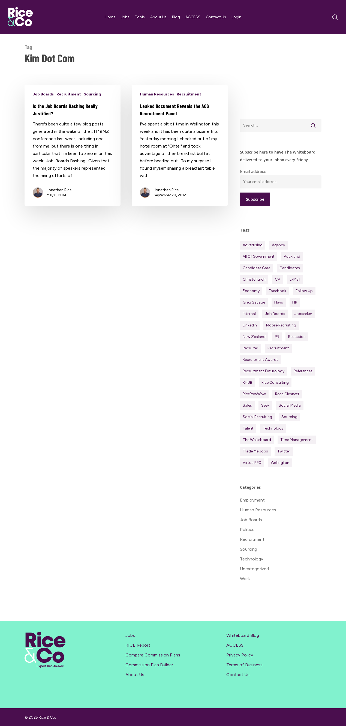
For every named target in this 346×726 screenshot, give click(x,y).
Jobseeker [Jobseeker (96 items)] (303, 313)
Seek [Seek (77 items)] (265, 405)
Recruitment (68, 94)
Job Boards (43, 94)
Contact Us (237, 674)
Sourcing (92, 94)
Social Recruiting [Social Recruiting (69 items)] (257, 417)
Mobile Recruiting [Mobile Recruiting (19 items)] (281, 325)
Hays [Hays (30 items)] (278, 302)
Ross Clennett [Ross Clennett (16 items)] (287, 394)
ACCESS (234, 645)
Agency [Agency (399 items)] (278, 245)
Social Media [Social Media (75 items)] (290, 405)
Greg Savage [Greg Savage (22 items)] (254, 302)
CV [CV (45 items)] (277, 279)
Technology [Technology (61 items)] (273, 428)
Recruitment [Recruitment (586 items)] (278, 348)
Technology (251, 559)
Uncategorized (254, 568)
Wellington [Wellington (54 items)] (280, 462)
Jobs (130, 635)
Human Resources (157, 94)
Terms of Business (244, 664)
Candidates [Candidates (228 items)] (289, 268)
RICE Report (137, 645)
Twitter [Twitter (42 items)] (283, 451)
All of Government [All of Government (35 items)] (259, 256)
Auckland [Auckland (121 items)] (292, 256)
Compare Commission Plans (152, 655)
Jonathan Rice (59, 190)
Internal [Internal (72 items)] (249, 313)
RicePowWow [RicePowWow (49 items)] (254, 394)
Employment (252, 500)
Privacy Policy (239, 655)
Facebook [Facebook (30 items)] (277, 291)
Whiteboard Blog (242, 635)
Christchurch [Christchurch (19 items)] (254, 279)
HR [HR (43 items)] (294, 302)
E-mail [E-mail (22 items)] (295, 279)
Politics (247, 529)
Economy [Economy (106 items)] (251, 291)
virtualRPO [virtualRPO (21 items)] (252, 462)
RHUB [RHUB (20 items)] (247, 382)
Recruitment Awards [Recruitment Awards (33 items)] (260, 359)
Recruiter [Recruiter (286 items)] (250, 348)
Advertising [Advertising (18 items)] (253, 245)
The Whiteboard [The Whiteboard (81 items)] (257, 439)
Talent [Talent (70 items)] (248, 428)
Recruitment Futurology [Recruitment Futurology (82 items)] (263, 371)
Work (245, 578)
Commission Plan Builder (149, 664)
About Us (134, 674)
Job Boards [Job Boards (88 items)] (275, 313)
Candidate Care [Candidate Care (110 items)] (256, 268)
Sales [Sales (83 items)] (247, 405)
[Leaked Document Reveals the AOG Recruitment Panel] (180, 145)
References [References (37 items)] (303, 371)
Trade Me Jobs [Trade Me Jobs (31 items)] (255, 451)
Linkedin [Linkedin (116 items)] (250, 325)
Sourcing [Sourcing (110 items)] (289, 417)
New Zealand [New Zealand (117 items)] (254, 336)
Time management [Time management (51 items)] (296, 439)
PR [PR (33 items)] (277, 336)
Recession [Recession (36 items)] (297, 336)
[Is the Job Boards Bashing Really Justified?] (73, 145)
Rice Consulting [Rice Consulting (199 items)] (275, 382)
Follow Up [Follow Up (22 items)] (304, 291)
